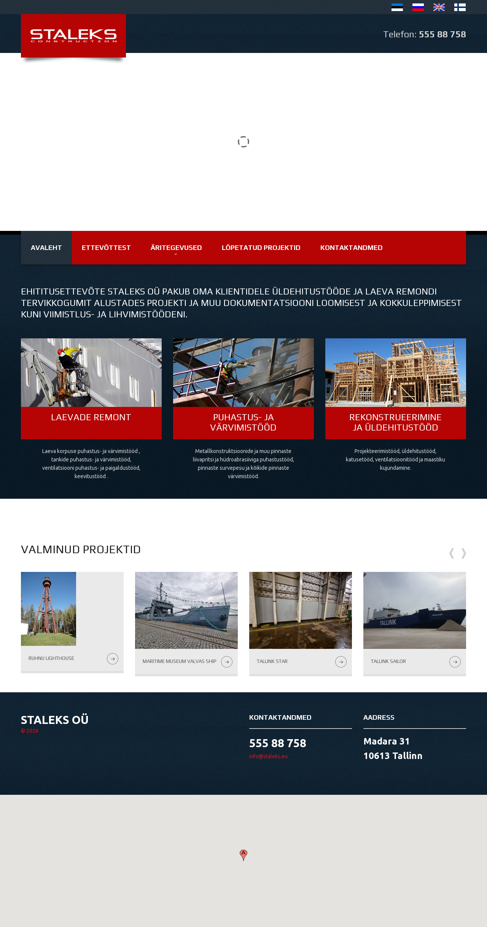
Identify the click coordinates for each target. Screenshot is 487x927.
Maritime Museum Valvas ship (179, 661)
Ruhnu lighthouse (51, 658)
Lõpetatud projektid (261, 247)
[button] (243, 855)
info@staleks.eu (268, 756)
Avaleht (46, 247)
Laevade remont (91, 417)
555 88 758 (442, 34)
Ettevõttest (106, 247)
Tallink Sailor (388, 661)
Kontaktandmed (351, 247)
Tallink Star (272, 661)
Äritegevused (176, 247)
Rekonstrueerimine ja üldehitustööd (395, 422)
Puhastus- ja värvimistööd (243, 422)
